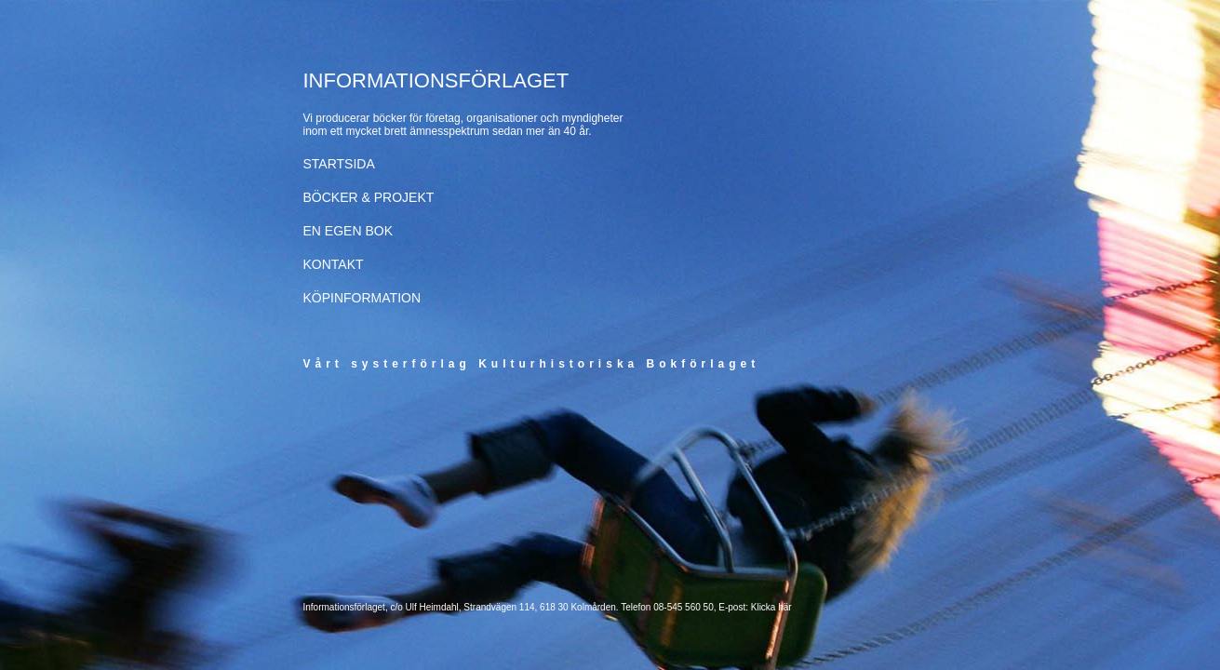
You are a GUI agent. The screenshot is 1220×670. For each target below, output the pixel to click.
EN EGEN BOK (348, 230)
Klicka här (771, 607)
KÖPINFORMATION (362, 297)
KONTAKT (333, 264)
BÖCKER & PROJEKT (369, 197)
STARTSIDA (339, 163)
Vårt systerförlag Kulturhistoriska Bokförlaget (531, 363)
